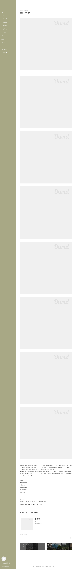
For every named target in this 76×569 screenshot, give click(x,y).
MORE (3, 49)
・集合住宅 (4, 18)
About (3, 39)
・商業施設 (4, 29)
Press (3, 42)
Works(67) (21, 534)
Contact (3, 45)
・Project (4, 32)
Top (2, 12)
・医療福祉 (4, 22)
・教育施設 (4, 25)
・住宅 (3, 15)
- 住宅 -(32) (25, 534)
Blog (2, 35)
